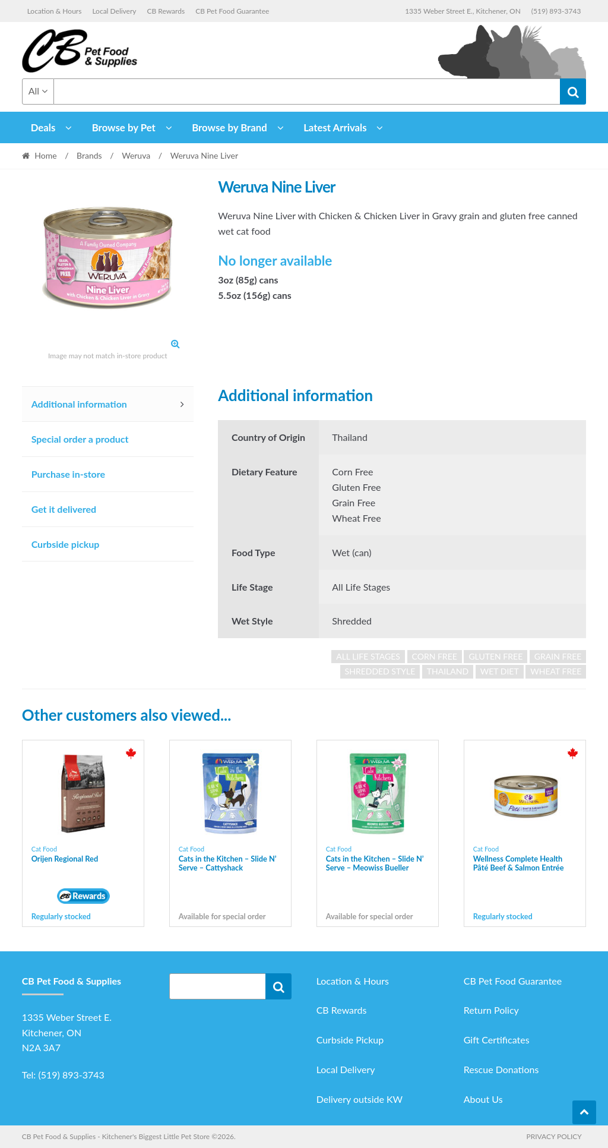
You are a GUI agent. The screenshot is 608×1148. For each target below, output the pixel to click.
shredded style (380, 671)
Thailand (447, 671)
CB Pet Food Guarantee (232, 11)
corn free (434, 656)
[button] (175, 343)
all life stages (368, 656)
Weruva (136, 155)
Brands (89, 155)
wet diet (499, 671)
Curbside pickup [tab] (65, 544)
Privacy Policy (553, 1136)
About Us (483, 1099)
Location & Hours (54, 11)
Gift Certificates (497, 1039)
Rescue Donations (501, 1069)
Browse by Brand (229, 127)
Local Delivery (114, 11)
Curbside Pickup (350, 1039)
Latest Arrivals (335, 127)
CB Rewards (166, 11)
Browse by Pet (124, 127)
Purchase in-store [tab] (68, 474)
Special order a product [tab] (80, 438)
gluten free (495, 656)
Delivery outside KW (359, 1099)
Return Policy (491, 1009)
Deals (43, 127)
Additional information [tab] (79, 403)
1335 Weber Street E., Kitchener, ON (463, 11)
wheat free (555, 671)
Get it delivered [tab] (64, 509)
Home (45, 155)
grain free (558, 656)
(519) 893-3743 (556, 11)
